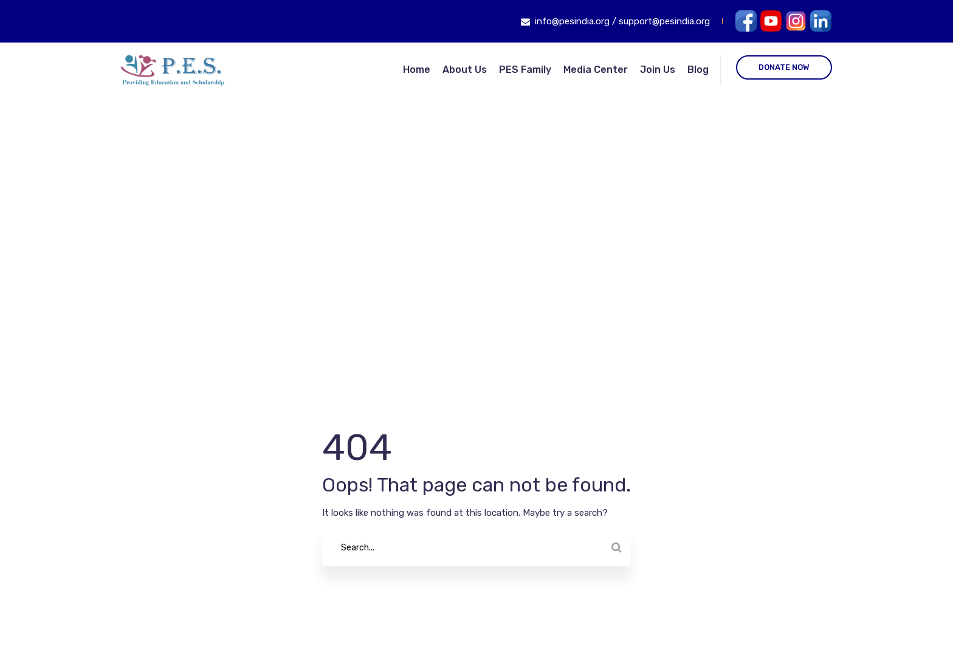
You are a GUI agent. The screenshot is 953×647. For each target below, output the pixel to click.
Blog (698, 69)
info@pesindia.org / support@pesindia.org (622, 21)
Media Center (595, 69)
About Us (464, 69)
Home (416, 69)
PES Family (525, 69)
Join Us (657, 69)
